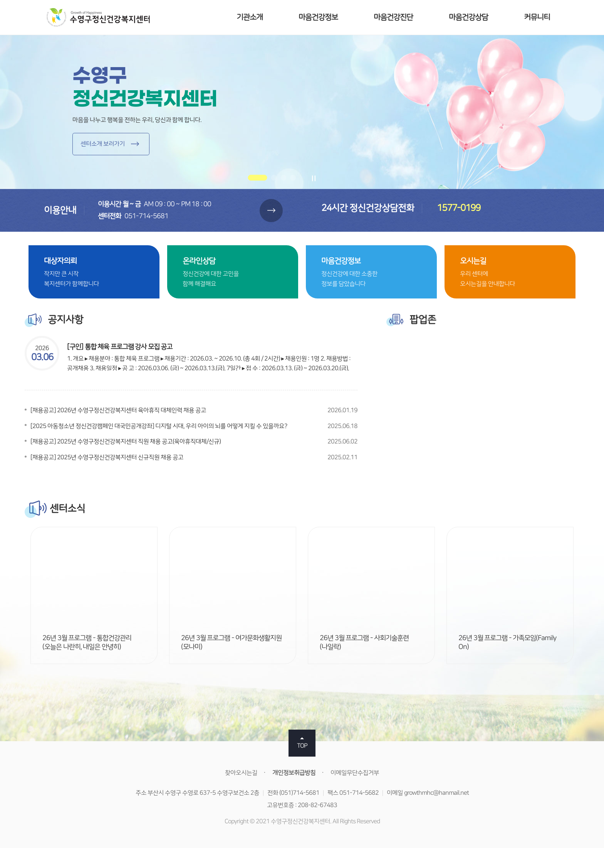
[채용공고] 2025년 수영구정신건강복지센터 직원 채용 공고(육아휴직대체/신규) (125, 441)
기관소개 (250, 17)
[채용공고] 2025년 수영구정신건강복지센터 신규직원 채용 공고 (106, 457)
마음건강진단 (393, 17)
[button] (257, 178)
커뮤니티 (537, 17)
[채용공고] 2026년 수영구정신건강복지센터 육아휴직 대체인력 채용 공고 (118, 410)
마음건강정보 (318, 17)
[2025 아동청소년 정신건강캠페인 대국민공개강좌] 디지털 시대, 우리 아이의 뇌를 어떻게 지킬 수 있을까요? (158, 426)
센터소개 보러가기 (103, 143)
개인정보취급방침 (293, 772)
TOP (302, 745)
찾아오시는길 (241, 772)
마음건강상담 (468, 17)
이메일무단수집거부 (355, 772)
